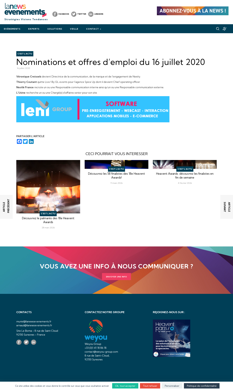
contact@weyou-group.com (101, 351)
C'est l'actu (24, 53)
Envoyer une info (116, 277)
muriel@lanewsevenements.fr (33, 321)
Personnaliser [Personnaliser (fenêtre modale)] (172, 385)
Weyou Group (93, 343)
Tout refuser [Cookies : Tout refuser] (150, 385)
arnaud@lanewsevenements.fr (34, 325)
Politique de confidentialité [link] (202, 385)
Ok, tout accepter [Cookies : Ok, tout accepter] (125, 385)
